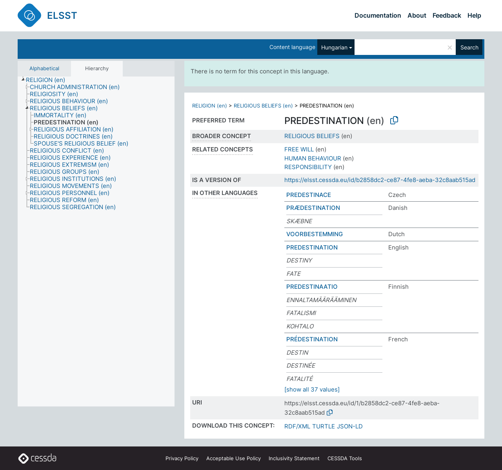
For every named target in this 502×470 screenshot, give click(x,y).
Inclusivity (294, 458)
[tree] (96, 242)
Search (469, 47)
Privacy (182, 458)
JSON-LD (350, 426)
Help (474, 15)
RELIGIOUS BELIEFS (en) (263, 105)
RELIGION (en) (209, 105)
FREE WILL (299, 149)
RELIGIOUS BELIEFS (312, 136)
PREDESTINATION (312, 247)
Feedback (447, 15)
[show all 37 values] (312, 389)
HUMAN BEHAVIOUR (312, 158)
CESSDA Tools (344, 458)
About (416, 15)
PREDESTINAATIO (312, 286)
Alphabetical (44, 68)
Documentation (378, 15)
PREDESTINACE (308, 195)
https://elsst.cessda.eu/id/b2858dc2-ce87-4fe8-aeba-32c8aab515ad (379, 180)
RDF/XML (297, 426)
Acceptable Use (233, 458)
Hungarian (334, 47)
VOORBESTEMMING (314, 234)
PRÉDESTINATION (312, 339)
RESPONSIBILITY (308, 167)
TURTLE (323, 426)
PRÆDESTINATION (313, 207)
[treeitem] (48, 80)
